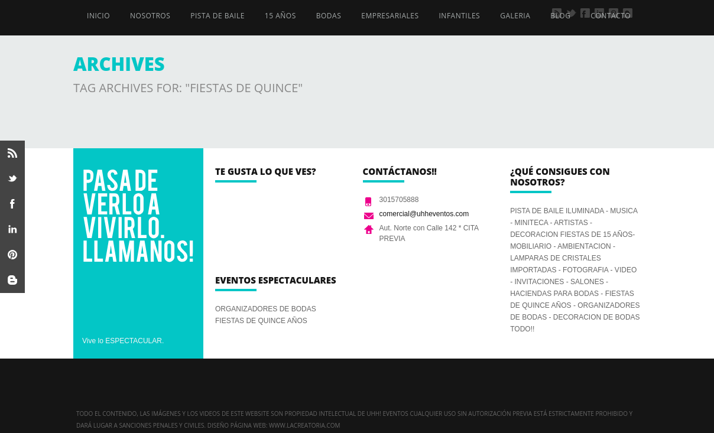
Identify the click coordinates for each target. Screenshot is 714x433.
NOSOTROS (150, 16)
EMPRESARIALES (389, 16)
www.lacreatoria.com (304, 425)
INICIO (98, 16)
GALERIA (515, 16)
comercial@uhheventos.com (424, 214)
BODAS (328, 16)
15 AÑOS (280, 16)
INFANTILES (460, 16)
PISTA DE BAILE (217, 16)
